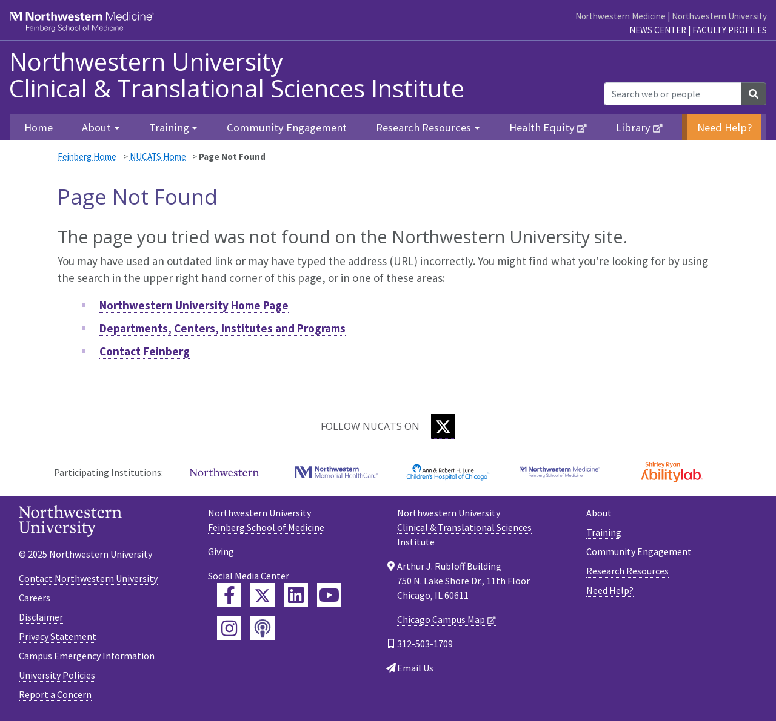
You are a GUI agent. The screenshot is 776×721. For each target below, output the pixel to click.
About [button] (96, 127)
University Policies (57, 675)
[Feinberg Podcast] (262, 628)
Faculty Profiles (729, 30)
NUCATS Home (158, 156)
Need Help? (724, 127)
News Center (657, 30)
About (599, 513)
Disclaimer (41, 617)
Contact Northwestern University (88, 578)
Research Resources (627, 571)
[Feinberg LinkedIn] (296, 595)
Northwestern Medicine (620, 16)
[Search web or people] (672, 93)
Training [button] (169, 127)
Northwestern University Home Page (194, 305)
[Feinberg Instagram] (229, 628)
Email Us (415, 668)
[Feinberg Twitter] (262, 595)
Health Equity (542, 127)
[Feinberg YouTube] (329, 595)
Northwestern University (719, 16)
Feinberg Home (87, 156)
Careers (34, 597)
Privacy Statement (57, 636)
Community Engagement (287, 127)
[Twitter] (443, 426)
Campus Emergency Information (87, 656)
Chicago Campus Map (441, 619)
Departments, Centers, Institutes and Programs (222, 328)
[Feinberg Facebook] (229, 595)
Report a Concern (55, 694)
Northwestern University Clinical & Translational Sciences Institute (236, 75)
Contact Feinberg (144, 351)
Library (633, 127)
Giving (221, 551)
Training (603, 532)
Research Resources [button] (423, 127)
